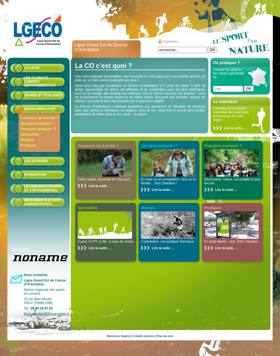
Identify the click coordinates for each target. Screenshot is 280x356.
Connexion (170, 42)
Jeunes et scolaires (43, 95)
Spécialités (30, 134)
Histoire (27, 140)
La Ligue (32, 68)
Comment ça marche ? (40, 118)
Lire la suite (233, 128)
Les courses (36, 161)
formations (35, 175)
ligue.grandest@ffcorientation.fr (46, 314)
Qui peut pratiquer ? (37, 123)
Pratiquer (28, 145)
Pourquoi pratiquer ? (38, 129)
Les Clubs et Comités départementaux (40, 81)
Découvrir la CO (39, 109)
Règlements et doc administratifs (42, 202)
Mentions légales (119, 336)
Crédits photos (143, 336)
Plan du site (164, 336)
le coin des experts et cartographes (43, 188)
